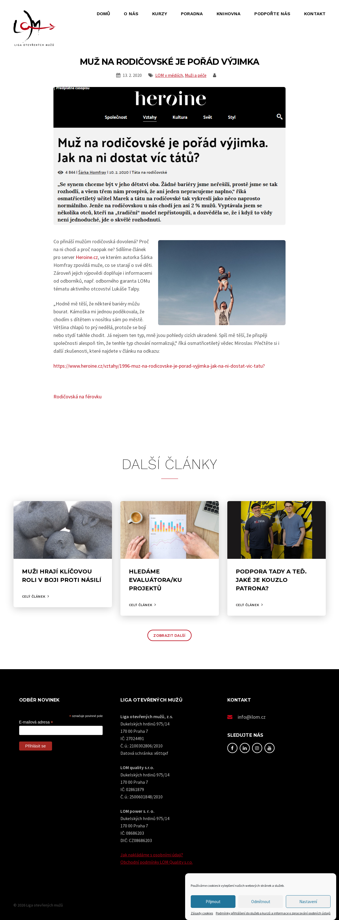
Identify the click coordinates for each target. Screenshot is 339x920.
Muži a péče (195, 75)
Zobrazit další (169, 635)
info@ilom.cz (252, 717)
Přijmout (213, 901)
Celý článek (33, 597)
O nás (131, 13)
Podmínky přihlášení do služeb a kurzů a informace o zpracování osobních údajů (273, 913)
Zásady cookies (202, 913)
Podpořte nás (272, 13)
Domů (103, 13)
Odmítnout (260, 901)
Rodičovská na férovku (77, 396)
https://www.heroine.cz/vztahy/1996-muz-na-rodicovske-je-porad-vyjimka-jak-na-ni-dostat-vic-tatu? (159, 366)
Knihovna (229, 13)
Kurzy (159, 13)
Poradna (192, 13)
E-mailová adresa (36, 722)
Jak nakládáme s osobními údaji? (151, 855)
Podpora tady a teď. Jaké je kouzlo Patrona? (271, 580)
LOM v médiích (169, 75)
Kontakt (314, 13)
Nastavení (308, 901)
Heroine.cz (87, 257)
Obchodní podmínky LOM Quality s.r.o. (156, 862)
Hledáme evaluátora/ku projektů (155, 580)
